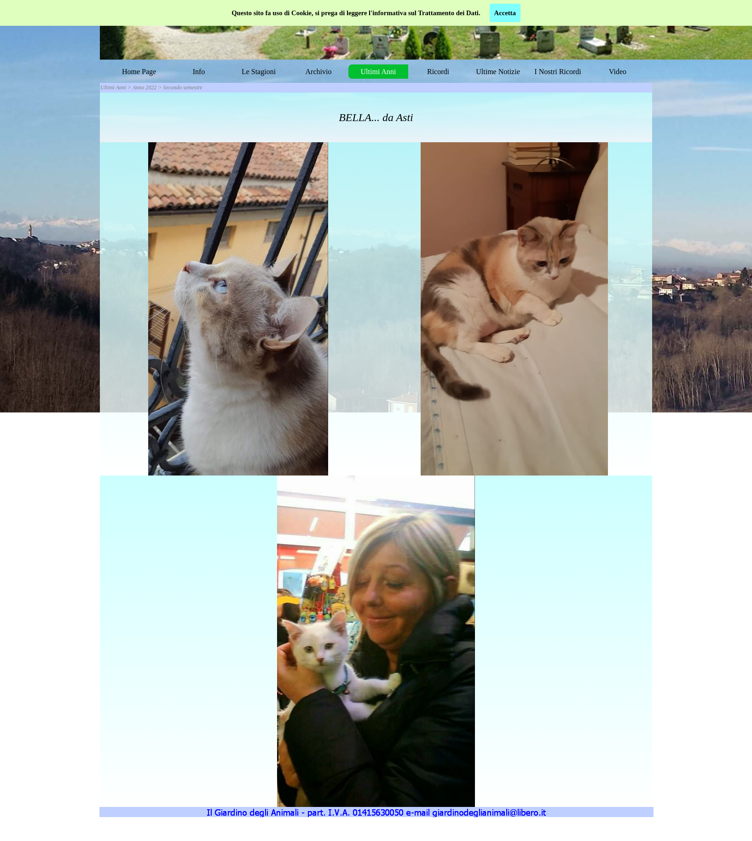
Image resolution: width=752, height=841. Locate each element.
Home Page (139, 71)
